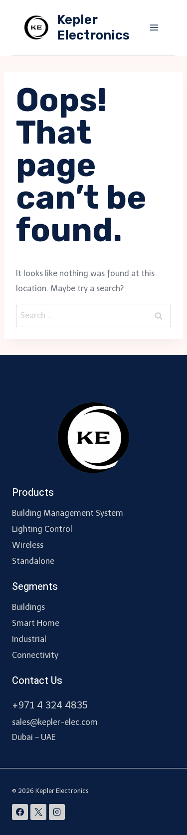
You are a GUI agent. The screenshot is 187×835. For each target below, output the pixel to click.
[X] (38, 812)
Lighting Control (42, 529)
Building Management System (67, 513)
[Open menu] (154, 27)
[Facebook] (20, 812)
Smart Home (35, 623)
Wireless (27, 545)
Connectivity (35, 655)
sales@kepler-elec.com (55, 722)
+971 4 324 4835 (50, 705)
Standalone (33, 561)
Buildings (28, 607)
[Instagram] (57, 812)
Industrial (29, 639)
